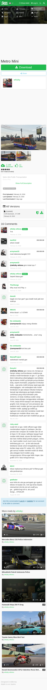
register (30, 501)
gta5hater (13, 480)
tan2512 (13, 240)
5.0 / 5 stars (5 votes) (7, 171)
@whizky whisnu (16, 265)
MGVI (12, 466)
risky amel (14, 424)
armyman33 (14, 251)
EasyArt (13, 368)
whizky (17, 80)
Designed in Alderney (9, 682)
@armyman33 (15, 324)
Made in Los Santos (8, 684)
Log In (22, 501)
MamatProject (15, 357)
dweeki (13, 296)
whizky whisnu (16, 229)
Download (23, 67)
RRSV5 (13, 310)
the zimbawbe (15, 321)
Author (25, 229)
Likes (20, 166)
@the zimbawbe (16, 335)
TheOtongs (14, 285)
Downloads (9, 166)
